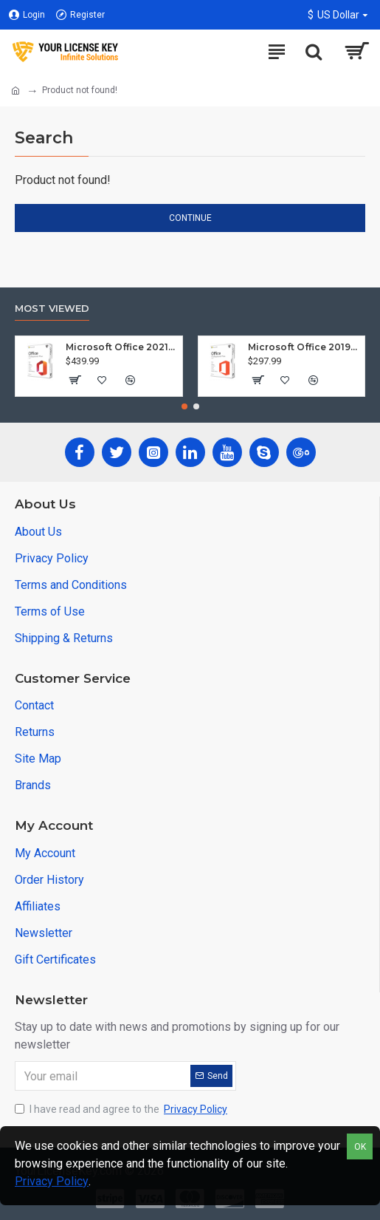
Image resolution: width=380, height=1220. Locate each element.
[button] (184, 406)
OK (360, 1147)
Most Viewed (52, 308)
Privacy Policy (52, 1181)
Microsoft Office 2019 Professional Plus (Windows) (303, 346)
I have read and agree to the (122, 1109)
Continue (190, 218)
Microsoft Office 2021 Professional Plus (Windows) (121, 346)
